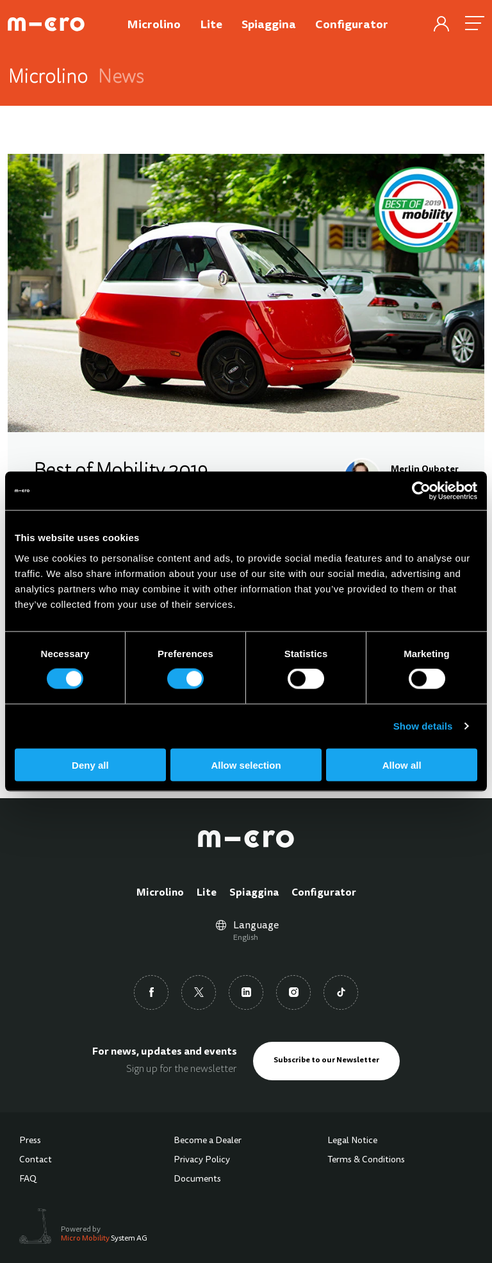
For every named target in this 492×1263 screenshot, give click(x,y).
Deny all (90, 764)
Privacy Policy (202, 1160)
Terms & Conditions (366, 1160)
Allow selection (246, 764)
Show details (423, 726)
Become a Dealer (208, 1141)
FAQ (28, 1179)
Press (30, 1141)
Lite (207, 893)
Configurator (323, 893)
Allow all (402, 764)
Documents (197, 1179)
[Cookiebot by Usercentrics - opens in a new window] (421, 491)
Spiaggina (254, 893)
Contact (35, 1160)
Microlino (160, 893)
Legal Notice (352, 1141)
